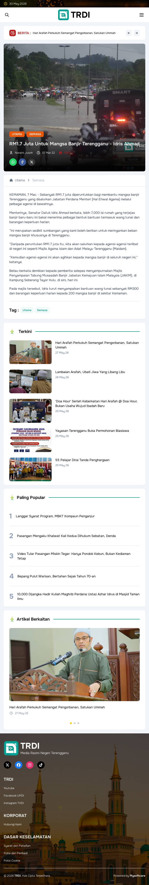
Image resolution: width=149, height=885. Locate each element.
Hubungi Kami (13, 824)
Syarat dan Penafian (17, 846)
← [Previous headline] (129, 33)
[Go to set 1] (71, 723)
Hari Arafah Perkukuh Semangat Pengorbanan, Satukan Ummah (74, 33)
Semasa (35, 134)
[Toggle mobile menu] (141, 15)
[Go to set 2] (75, 723)
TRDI (17, 876)
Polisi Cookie (12, 860)
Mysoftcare (137, 876)
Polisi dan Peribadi (16, 853)
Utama (17, 134)
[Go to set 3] (78, 723)
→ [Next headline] (137, 33)
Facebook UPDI (14, 795)
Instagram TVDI (14, 803)
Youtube (9, 788)
